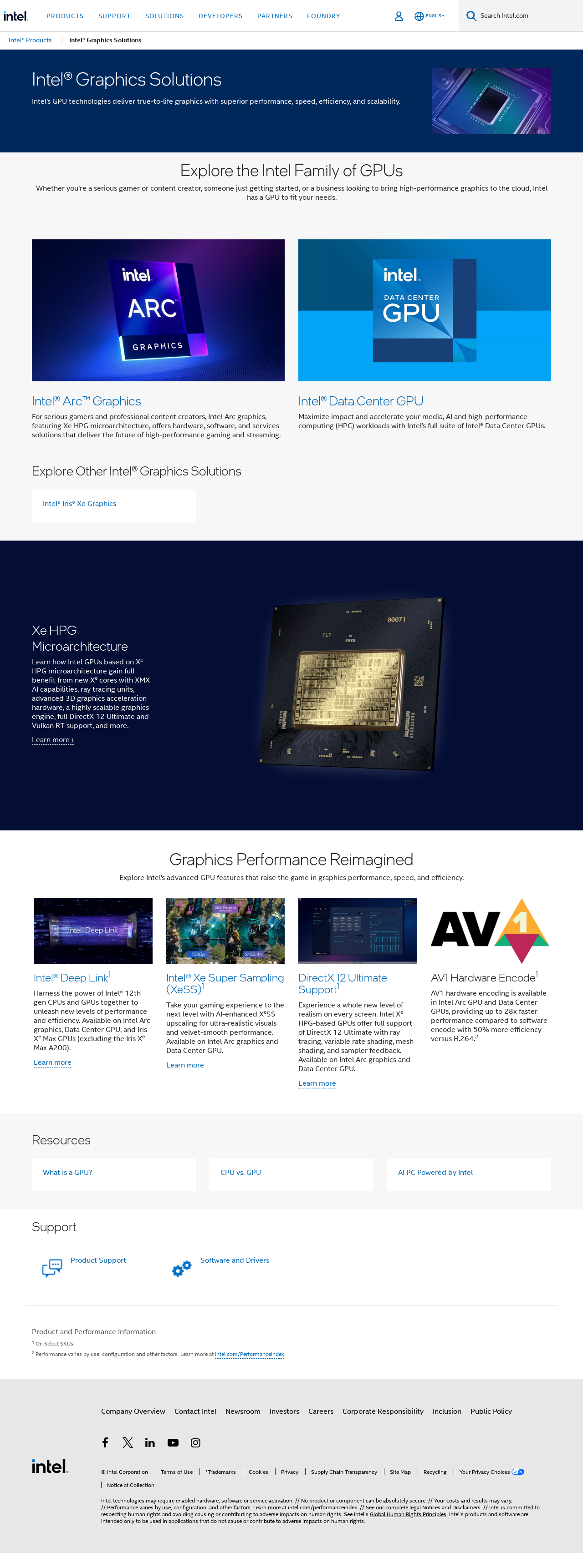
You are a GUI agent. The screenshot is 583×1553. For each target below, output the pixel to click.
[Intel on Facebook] (105, 1444)
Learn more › (53, 739)
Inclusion (447, 1411)
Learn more (53, 1062)
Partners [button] (274, 16)
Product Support (98, 1260)
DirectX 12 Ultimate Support (342, 983)
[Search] (471, 15)
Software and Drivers (234, 1260)
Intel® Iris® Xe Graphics (79, 503)
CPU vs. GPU (240, 1172)
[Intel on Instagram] (195, 1444)
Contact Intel (195, 1411)
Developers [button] (221, 16)
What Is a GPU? (67, 1172)
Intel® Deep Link (72, 977)
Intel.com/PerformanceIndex (249, 1354)
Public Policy (491, 1411)
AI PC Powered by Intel (435, 1172)
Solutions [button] (164, 16)
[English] (429, 16)
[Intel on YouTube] (173, 1444)
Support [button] (114, 16)
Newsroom (243, 1411)
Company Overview (133, 1411)
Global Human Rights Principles (408, 1514)
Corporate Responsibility (383, 1411)
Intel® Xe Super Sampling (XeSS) (225, 983)
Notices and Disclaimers (451, 1507)
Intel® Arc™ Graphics (86, 400)
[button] (291, 972)
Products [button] (65, 16)
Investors (284, 1411)
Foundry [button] (324, 16)
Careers (320, 1411)
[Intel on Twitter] (128, 1444)
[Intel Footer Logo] (50, 1465)
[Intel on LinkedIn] (150, 1444)
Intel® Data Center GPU (361, 400)
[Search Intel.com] (530, 16)
